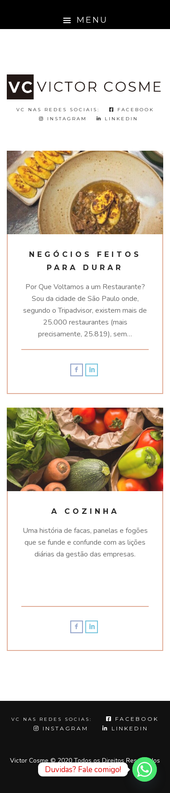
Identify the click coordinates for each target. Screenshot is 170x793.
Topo (85, 775)
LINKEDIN (117, 119)
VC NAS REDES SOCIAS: (51, 719)
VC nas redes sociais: (58, 110)
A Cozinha (85, 511)
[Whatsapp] (144, 769)
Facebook (131, 110)
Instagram (63, 119)
